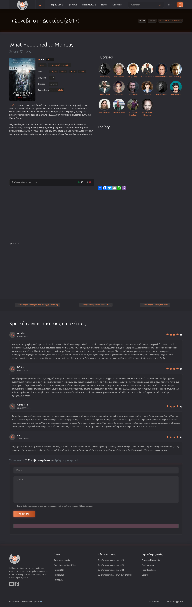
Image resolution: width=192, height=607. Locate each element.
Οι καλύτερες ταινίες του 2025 (111, 565)
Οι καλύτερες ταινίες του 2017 (155, 305)
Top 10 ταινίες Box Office (64, 565)
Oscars (145, 575)
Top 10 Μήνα (57, 4)
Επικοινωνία (154, 601)
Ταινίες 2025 (58, 575)
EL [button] (170, 4)
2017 (50, 59)
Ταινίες (104, 4)
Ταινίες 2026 (58, 570)
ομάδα (64, 131)
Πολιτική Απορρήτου (174, 601)
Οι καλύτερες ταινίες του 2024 (111, 570)
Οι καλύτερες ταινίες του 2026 (111, 560)
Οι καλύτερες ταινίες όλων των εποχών (115, 575)
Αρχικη (142, 20)
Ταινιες (152, 20)
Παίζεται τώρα (148, 565)
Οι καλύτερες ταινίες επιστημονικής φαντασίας (37, 305)
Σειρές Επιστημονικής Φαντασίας (96, 305)
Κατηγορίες (117, 4)
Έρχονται (151, 560)
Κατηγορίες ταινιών (61, 560)
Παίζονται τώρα (89, 4)
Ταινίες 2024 (58, 579)
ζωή (75, 111)
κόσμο (42, 131)
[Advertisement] (51, 156)
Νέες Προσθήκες (149, 570)
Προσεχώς (72, 4)
